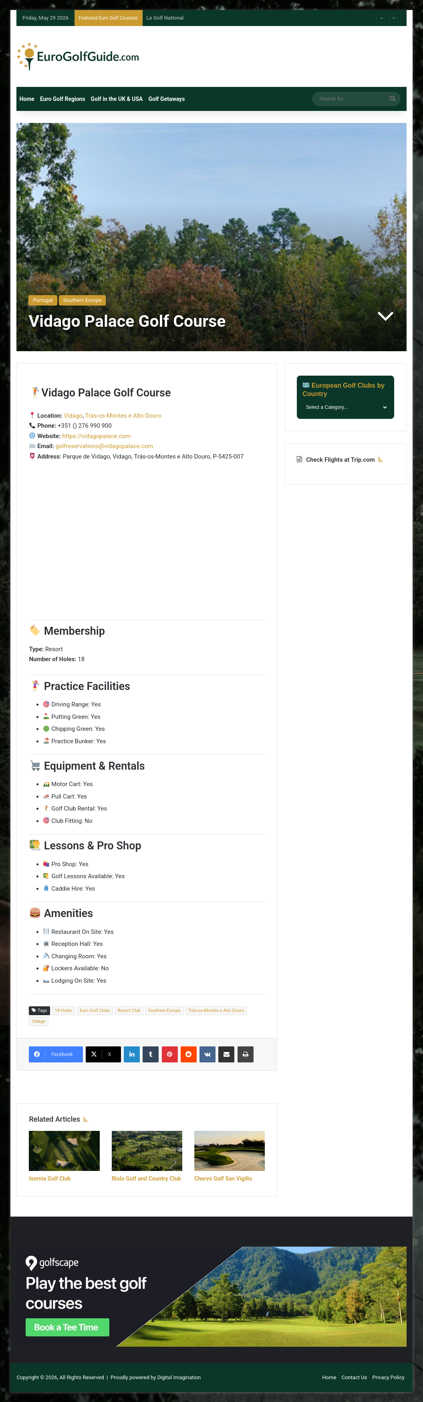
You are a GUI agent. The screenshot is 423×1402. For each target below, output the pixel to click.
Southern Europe (82, 300)
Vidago (73, 415)
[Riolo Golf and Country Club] (147, 1151)
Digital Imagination (179, 1377)
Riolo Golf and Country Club (146, 1178)
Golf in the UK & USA (117, 99)
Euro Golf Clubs (95, 1010)
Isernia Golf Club (49, 1178)
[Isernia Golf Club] (64, 1151)
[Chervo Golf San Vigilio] (229, 1151)
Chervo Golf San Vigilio (223, 1178)
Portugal (42, 300)
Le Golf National (165, 18)
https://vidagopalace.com (96, 436)
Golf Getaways (166, 99)
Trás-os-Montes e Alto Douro (123, 415)
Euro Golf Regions (62, 99)
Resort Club (129, 1010)
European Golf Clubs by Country (343, 389)
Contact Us (354, 1377)
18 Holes (63, 1010)
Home (26, 99)
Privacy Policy (389, 1377)
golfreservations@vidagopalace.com (104, 446)
